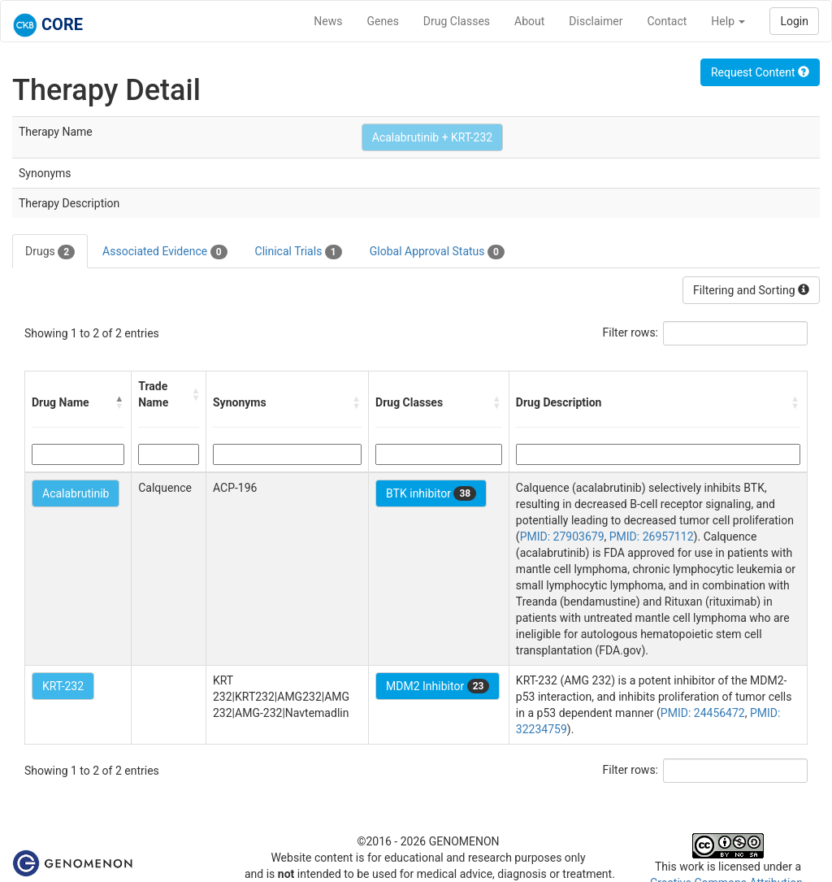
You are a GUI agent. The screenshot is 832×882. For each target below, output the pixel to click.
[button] (119, 402)
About (529, 21)
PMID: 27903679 (562, 536)
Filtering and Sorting (751, 290)
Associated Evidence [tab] (164, 252)
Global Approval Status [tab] (437, 252)
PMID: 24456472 (703, 712)
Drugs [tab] (50, 252)
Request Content (760, 72)
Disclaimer (595, 21)
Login (794, 21)
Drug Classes (456, 21)
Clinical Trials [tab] (298, 252)
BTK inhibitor (431, 493)
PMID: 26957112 (651, 536)
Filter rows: (631, 332)
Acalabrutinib (75, 493)
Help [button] (728, 21)
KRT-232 (63, 686)
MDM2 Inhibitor (437, 686)
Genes (383, 21)
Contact (667, 21)
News (328, 21)
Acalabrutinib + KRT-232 (432, 137)
